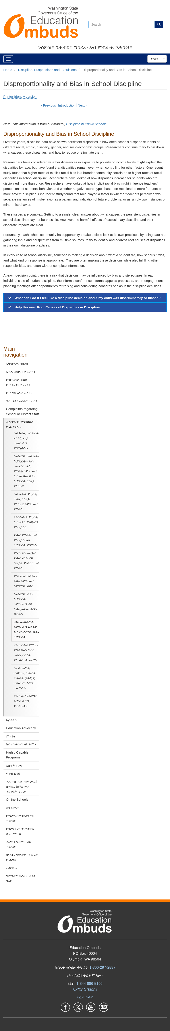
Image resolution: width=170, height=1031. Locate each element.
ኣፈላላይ (11, 720)
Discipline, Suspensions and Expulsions (47, 70)
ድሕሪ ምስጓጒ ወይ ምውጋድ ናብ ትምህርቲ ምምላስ (25, 540)
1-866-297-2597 (102, 967)
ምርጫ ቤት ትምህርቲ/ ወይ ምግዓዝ (20, 831)
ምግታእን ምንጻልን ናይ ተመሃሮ (20, 818)
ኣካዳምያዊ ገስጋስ (17, 363)
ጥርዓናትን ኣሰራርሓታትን (21, 401)
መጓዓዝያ (11, 868)
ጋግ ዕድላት (12, 808)
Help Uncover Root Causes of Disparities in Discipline (53, 308)
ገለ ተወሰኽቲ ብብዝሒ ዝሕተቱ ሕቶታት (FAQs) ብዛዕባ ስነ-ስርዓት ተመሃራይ (25, 678)
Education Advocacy (21, 728)
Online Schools (17, 799)
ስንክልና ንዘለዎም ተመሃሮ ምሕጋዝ (22, 857)
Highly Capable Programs (17, 754)
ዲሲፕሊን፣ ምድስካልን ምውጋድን (19, 424)
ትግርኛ (154, 59)
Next (82, 105)
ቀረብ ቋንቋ (13, 773)
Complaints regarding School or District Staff (22, 411)
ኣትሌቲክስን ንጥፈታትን (20, 372)
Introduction (66, 105)
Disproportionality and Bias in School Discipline (58, 134)
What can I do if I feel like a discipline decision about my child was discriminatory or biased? (83, 299)
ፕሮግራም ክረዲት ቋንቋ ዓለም (21, 878)
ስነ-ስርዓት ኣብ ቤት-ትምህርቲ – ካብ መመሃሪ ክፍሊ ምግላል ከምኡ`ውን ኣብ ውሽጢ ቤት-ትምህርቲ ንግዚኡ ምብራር (26, 471)
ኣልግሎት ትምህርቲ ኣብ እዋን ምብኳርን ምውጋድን (26, 522)
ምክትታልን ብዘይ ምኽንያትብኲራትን (18, 382)
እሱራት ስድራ (14, 765)
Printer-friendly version (20, 96)
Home (7, 70)
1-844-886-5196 (89, 983)
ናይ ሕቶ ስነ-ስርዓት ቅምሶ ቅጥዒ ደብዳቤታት (25, 701)
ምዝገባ (10, 736)
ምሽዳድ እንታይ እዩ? (19, 393)
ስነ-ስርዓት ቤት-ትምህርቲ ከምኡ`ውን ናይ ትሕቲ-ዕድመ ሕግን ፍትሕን (25, 604)
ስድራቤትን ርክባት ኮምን (21, 744)
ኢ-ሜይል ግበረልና (85, 989)
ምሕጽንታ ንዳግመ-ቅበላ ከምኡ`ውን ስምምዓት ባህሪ (25, 581)
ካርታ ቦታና (85, 997)
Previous (48, 105)
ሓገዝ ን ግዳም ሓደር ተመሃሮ (18, 844)
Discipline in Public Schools (86, 124)
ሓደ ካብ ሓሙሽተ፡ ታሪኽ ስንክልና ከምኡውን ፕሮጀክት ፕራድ (21, 786)
